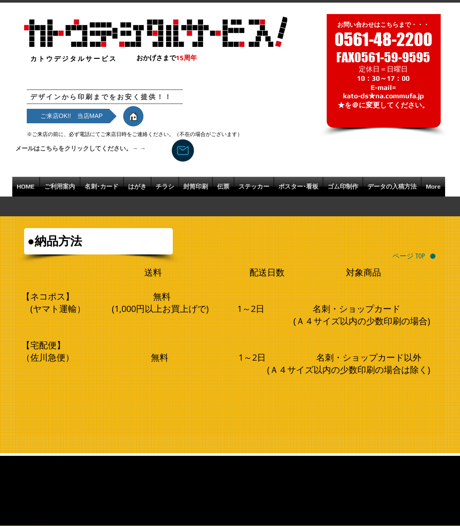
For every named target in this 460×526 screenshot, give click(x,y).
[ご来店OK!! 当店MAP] (72, 116)
